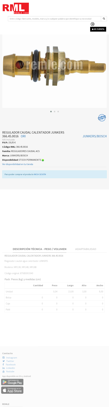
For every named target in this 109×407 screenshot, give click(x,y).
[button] (51, 115)
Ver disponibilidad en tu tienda (17, 168)
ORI (23, 140)
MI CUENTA (98, 29)
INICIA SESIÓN (40, 178)
